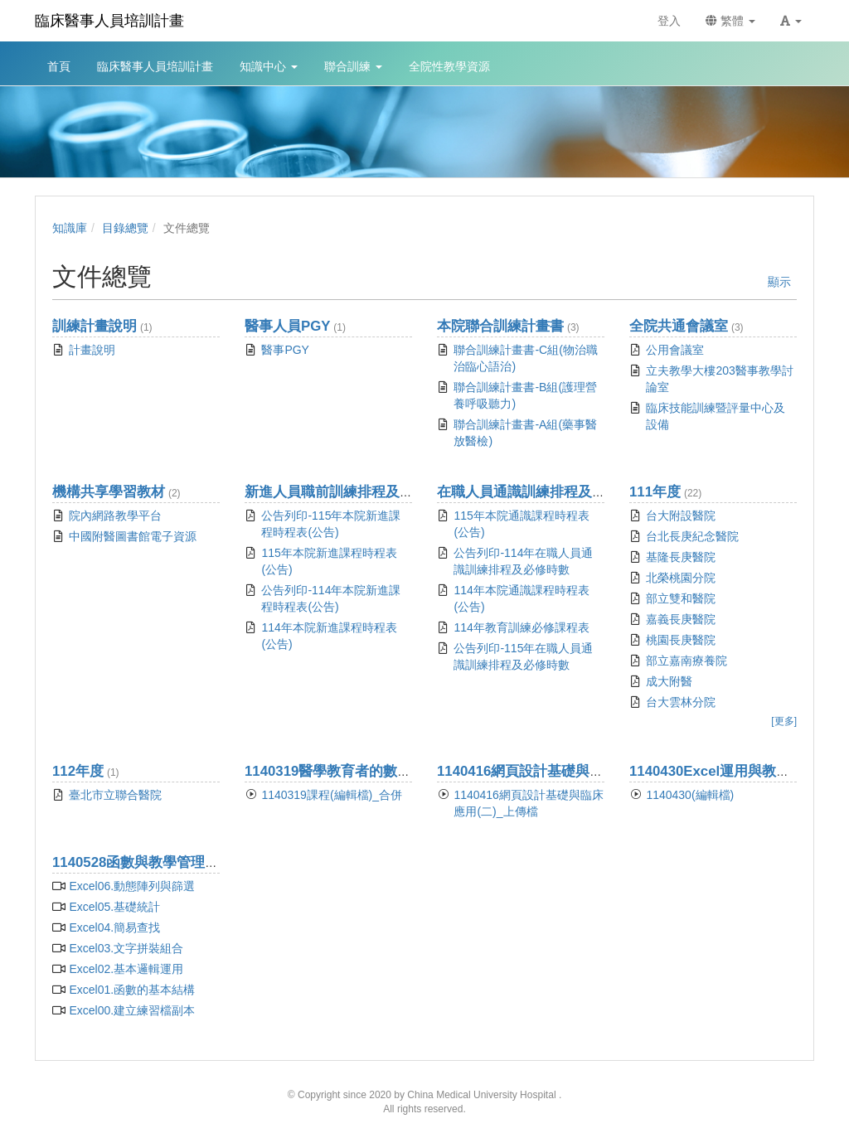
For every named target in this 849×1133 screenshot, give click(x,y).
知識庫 (69, 228)
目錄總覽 (125, 228)
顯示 (779, 281)
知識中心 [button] (269, 66)
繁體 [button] (730, 20)
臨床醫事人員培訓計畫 (109, 20)
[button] (791, 20)
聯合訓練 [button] (353, 66)
